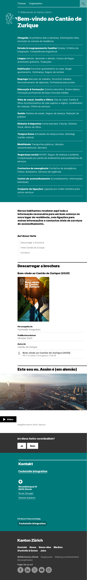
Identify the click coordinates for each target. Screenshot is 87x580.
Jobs (43, 550)
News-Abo (45, 547)
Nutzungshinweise (25, 560)
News (33, 547)
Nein (32, 446)
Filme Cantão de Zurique (32, 247)
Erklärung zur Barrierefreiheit (67, 557)
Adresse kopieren (26, 497)
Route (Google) (25, 493)
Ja (21, 446)
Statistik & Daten (27, 550)
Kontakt (22, 547)
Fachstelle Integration (32, 471)
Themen (21, 3)
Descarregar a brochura (32, 242)
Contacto (25, 252)
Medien (58, 547)
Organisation (35, 3)
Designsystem (46, 557)
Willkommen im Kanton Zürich (36, 12)
